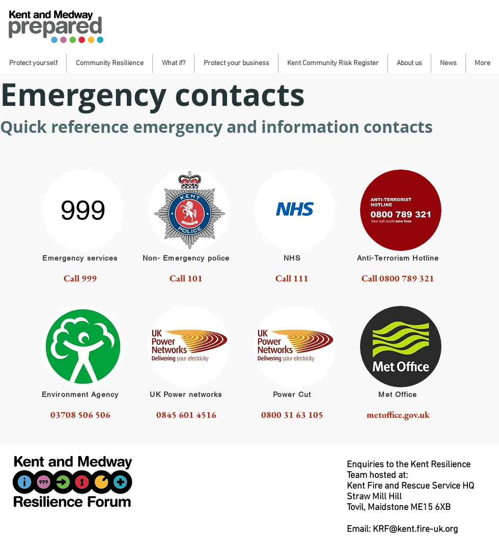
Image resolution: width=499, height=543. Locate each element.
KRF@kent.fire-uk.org (415, 529)
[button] (33, 63)
